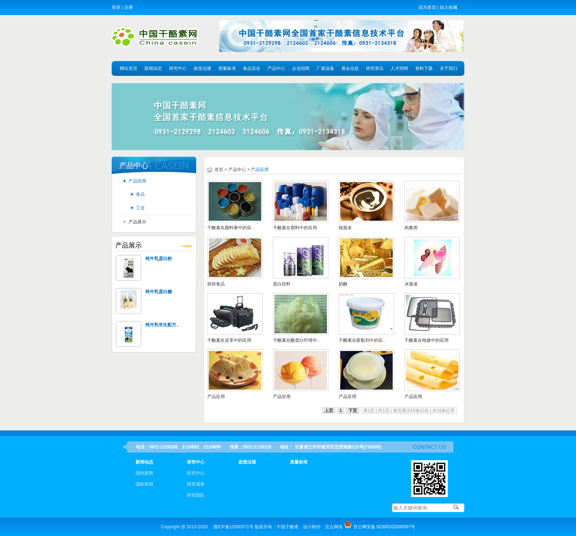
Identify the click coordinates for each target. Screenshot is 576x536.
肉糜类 (411, 227)
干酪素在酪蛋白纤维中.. (296, 340)
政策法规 (202, 68)
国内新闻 (144, 473)
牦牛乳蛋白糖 (158, 291)
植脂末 (345, 227)
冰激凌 (411, 284)
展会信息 (350, 68)
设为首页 (427, 7)
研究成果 (196, 484)
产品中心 (276, 68)
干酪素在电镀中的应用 (426, 340)
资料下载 (424, 68)
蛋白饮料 (282, 284)
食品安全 (251, 68)
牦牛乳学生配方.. (162, 324)
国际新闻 (144, 484)
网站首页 (128, 68)
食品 (140, 194)
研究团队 (196, 495)
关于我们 (448, 68)
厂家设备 (325, 68)
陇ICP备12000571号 (233, 526)
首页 (219, 169)
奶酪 (343, 284)
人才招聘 (399, 68)
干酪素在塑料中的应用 (295, 227)
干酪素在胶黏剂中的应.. (362, 340)
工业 (140, 207)
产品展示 (137, 221)
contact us (429, 447)
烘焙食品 (216, 284)
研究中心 (178, 68)
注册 (128, 7)
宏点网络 (334, 526)
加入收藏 (448, 7)
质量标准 (227, 68)
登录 (116, 7)
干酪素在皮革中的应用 (229, 340)
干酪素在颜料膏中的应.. (230, 227)
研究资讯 (375, 68)
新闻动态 (153, 68)
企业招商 (301, 68)
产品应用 (137, 181)
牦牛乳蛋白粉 (158, 258)
